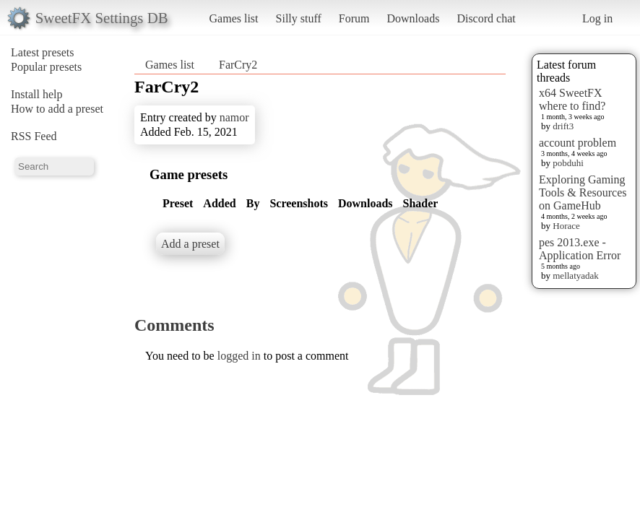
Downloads (412, 18)
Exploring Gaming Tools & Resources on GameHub (583, 192)
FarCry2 (238, 64)
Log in (597, 18)
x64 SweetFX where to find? (572, 99)
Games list (234, 18)
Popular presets (46, 67)
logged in (239, 356)
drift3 (563, 126)
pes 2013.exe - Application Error (579, 248)
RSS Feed (34, 136)
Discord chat (486, 18)
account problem (577, 142)
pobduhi (568, 162)
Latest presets (42, 52)
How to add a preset (57, 109)
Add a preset (190, 244)
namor (234, 117)
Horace (566, 225)
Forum (354, 18)
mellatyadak (576, 275)
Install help (37, 94)
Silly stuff (298, 18)
